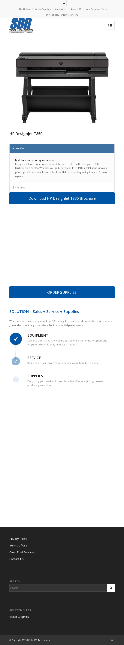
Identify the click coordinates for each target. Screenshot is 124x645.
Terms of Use (18, 545)
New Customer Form (96, 9)
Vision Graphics (19, 616)
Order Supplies (43, 9)
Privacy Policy (18, 538)
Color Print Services (22, 552)
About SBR (76, 9)
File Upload (25, 9)
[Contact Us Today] (61, 456)
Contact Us (60, 9)
